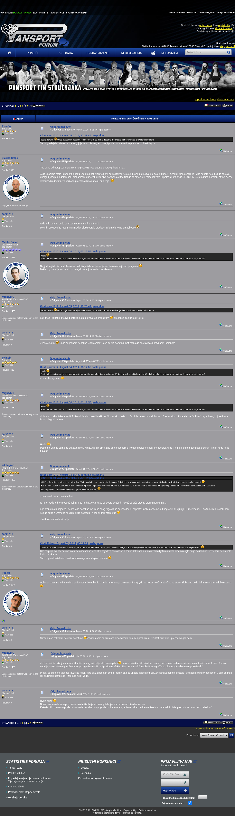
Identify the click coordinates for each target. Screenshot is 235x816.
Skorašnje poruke (16, 797)
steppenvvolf (227, 46)
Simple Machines (114, 810)
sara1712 (7, 213)
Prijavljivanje (98, 53)
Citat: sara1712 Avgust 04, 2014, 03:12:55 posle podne (73, 251)
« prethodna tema (205, 99)
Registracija (131, 53)
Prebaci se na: (193, 735)
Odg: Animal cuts (60, 126)
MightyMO (8, 296)
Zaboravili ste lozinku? (174, 765)
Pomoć (32, 53)
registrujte (224, 25)
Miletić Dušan (10, 242)
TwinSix (6, 126)
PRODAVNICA (164, 53)
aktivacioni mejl (224, 28)
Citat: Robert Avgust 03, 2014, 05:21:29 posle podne (72, 477)
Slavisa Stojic (10, 157)
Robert (6, 572)
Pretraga (65, 53)
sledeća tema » (225, 99)
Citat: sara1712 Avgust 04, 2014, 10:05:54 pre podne (72, 474)
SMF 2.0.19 (84, 810)
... (18, 105)
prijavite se (205, 25)
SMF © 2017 (98, 810)
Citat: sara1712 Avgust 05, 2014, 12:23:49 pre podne (72, 135)
